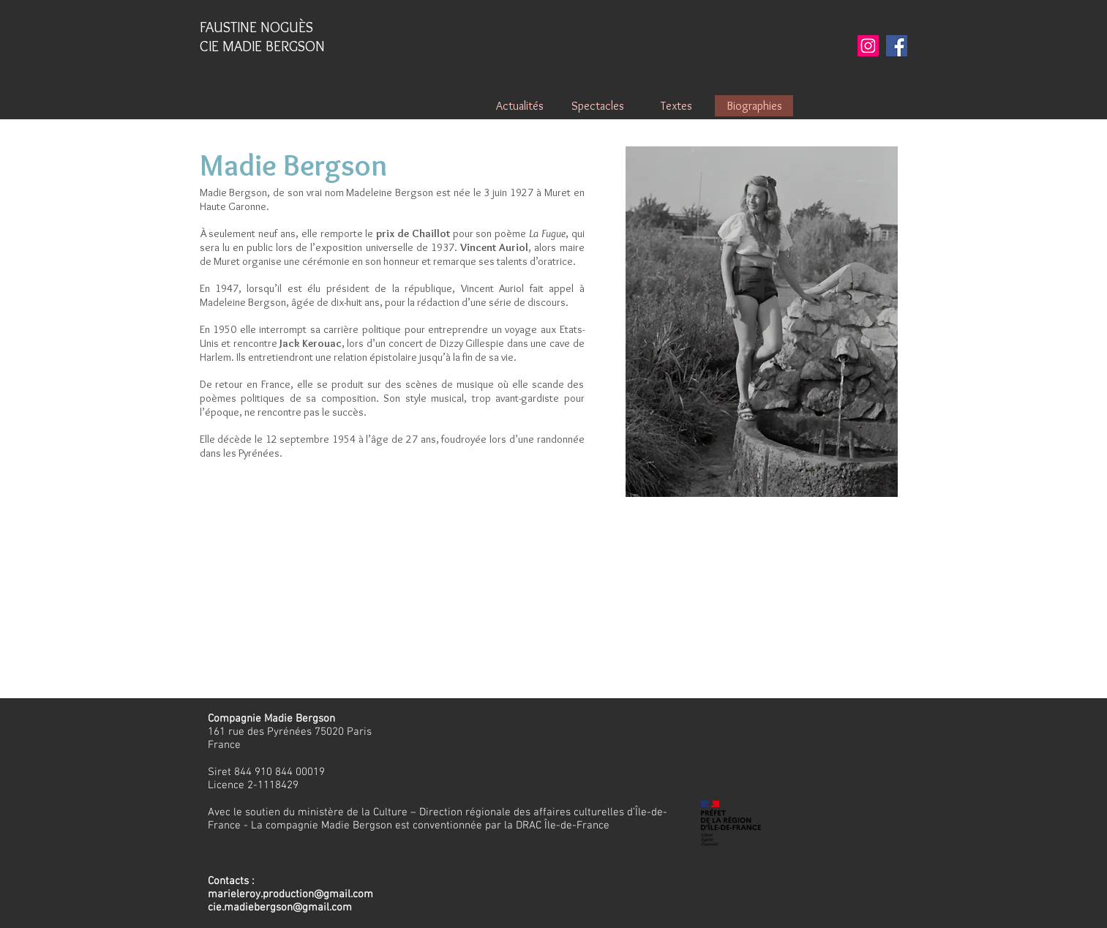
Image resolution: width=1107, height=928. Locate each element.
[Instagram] (868, 45)
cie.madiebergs (244, 907)
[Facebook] (896, 45)
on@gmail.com (316, 907)
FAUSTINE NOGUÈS (256, 27)
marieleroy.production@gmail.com (290, 894)
